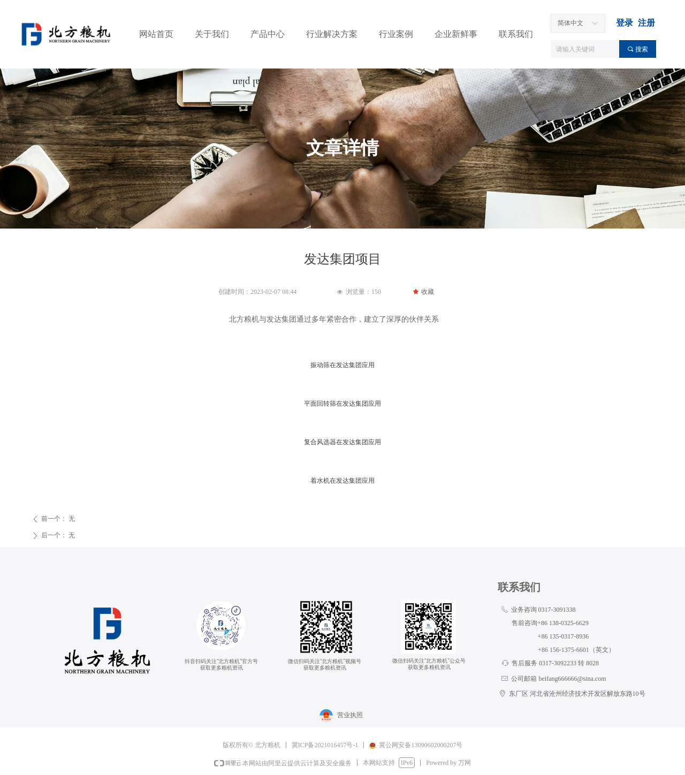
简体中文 (570, 23)
